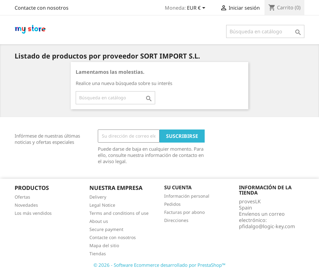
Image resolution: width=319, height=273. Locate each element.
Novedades (26, 205)
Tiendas (97, 254)
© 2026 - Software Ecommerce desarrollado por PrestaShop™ (159, 265)
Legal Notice (102, 205)
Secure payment (106, 229)
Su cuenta (178, 187)
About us (98, 221)
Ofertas (22, 197)
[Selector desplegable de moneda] (197, 8)
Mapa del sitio (104, 245)
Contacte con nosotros (42, 7)
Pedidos (172, 204)
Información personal (186, 196)
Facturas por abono (184, 212)
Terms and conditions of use (119, 213)
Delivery (97, 197)
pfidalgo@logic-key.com (267, 226)
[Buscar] (265, 31)
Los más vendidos (33, 213)
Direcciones (176, 220)
